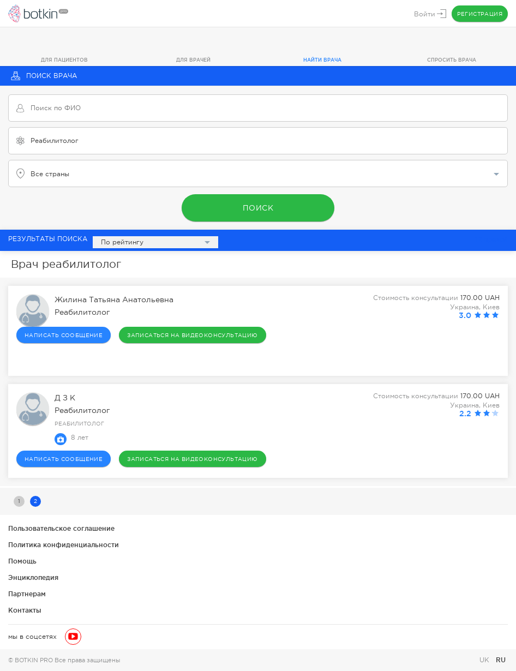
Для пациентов (64, 60)
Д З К (65, 397)
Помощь (22, 561)
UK (485, 660)
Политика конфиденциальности (63, 544)
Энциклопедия (33, 577)
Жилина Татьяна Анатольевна (114, 299)
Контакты (24, 610)
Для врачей (193, 60)
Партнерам (27, 593)
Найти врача (322, 60)
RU (501, 659)
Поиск (258, 207)
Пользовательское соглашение (61, 528)
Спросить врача (451, 60)
